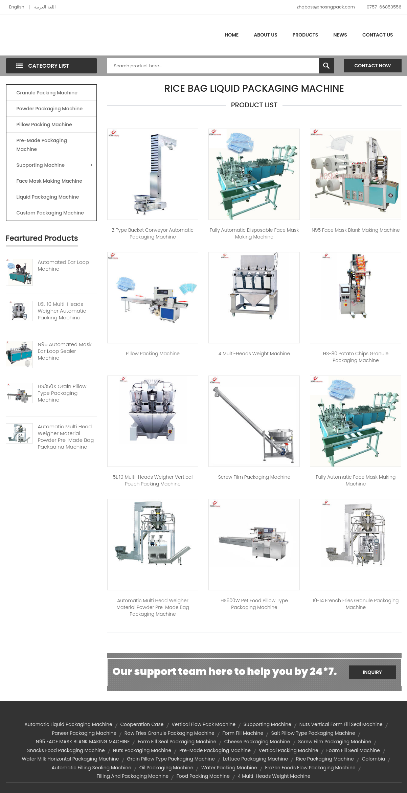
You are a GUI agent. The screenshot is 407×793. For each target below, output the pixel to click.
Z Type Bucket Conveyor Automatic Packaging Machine (153, 233)
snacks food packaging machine (66, 750)
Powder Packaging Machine (50, 108)
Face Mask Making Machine (49, 181)
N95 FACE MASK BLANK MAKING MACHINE (83, 741)
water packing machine (229, 767)
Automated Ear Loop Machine (63, 265)
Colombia (373, 758)
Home (232, 34)
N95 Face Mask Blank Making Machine (356, 230)
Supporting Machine (55, 165)
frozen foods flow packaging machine (310, 767)
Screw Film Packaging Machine (254, 477)
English (16, 7)
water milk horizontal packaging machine (70, 758)
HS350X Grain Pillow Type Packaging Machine (62, 393)
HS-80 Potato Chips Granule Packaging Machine (356, 357)
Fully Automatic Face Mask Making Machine (356, 480)
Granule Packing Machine (47, 92)
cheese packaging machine (257, 741)
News (340, 34)
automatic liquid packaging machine (68, 724)
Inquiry (372, 672)
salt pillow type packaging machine (313, 733)
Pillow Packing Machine (44, 124)
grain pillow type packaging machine (171, 758)
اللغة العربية (45, 7)
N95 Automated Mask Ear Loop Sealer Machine (65, 351)
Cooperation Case (142, 724)
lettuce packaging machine (255, 758)
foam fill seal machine (353, 750)
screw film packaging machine (334, 741)
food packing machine (203, 776)
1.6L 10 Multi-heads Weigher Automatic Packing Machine (62, 311)
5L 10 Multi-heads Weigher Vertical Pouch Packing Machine (153, 480)
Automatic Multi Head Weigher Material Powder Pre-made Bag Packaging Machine (66, 436)
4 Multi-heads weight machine (254, 353)
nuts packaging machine (142, 750)
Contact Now (373, 65)
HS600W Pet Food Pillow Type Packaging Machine (254, 604)
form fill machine (242, 733)
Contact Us (377, 34)
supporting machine (267, 724)
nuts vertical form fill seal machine (341, 724)
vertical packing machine (288, 750)
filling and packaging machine (132, 776)
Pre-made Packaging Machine (42, 145)
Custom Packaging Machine (50, 212)
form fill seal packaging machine (177, 741)
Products (305, 34)
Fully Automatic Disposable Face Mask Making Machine (254, 233)
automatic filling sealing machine (91, 767)
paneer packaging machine (84, 733)
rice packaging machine (325, 758)
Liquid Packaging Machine (48, 197)
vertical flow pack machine (203, 724)
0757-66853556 (384, 7)
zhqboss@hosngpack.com (326, 7)
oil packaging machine (166, 767)
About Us (265, 34)
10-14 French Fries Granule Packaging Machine (356, 604)
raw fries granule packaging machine (169, 733)
